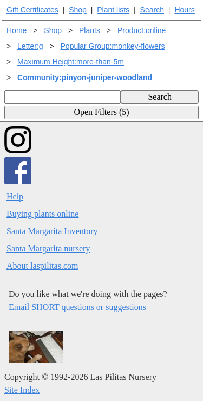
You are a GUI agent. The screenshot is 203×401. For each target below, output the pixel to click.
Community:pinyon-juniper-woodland (84, 77)
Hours (184, 9)
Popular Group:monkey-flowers (113, 46)
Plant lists (113, 9)
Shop (78, 9)
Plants (89, 30)
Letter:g (30, 46)
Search (152, 9)
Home (16, 30)
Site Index (22, 389)
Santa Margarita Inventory (52, 231)
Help (14, 196)
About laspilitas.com (42, 265)
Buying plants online (42, 213)
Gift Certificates (32, 9)
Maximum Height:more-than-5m (70, 61)
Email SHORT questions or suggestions (77, 307)
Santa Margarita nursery (48, 248)
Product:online (141, 30)
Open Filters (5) (101, 112)
